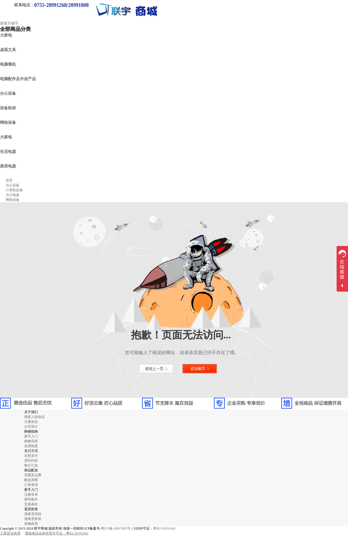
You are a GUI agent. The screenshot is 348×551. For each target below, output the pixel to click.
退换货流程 (32, 514)
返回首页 (200, 368)
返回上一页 (156, 368)
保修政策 (31, 524)
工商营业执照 (10, 533)
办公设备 (12, 185)
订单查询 (31, 485)
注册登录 (31, 494)
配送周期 (31, 480)
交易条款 (31, 504)
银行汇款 (31, 465)
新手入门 (31, 436)
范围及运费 (32, 475)
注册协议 (31, 422)
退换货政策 (32, 519)
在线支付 (31, 456)
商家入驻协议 (34, 417)
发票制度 (31, 446)
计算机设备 (14, 190)
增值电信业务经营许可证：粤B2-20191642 (56, 533)
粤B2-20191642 (164, 528)
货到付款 (31, 461)
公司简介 (31, 427)
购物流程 (31, 441)
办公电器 (12, 195)
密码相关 (31, 499)
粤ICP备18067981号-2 (117, 528)
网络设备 (12, 200)
